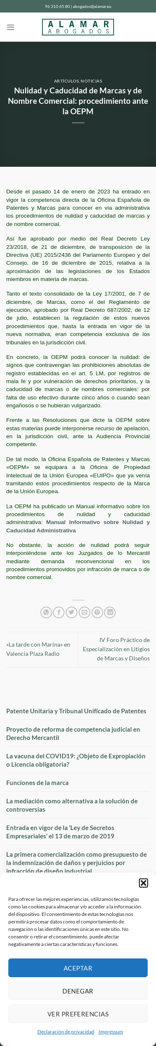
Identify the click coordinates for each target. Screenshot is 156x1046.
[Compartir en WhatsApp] (46, 613)
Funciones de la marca (37, 782)
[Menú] (10, 27)
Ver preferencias (78, 1014)
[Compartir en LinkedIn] (110, 613)
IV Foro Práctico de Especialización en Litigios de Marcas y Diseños (116, 649)
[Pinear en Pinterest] (97, 613)
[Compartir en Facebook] (58, 613)
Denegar (77, 991)
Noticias (91, 81)
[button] (143, 883)
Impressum (111, 1031)
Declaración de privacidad (65, 1031)
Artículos (66, 81)
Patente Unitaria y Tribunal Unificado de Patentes (76, 711)
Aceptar (78, 968)
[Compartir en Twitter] (71, 613)
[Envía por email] (84, 613)
